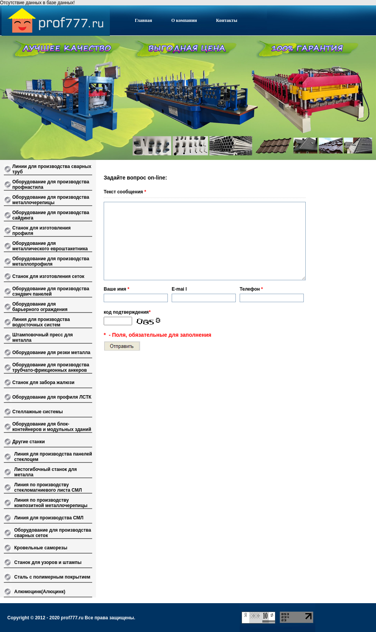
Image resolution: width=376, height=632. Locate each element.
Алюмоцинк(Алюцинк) (39, 591)
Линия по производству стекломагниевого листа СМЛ (48, 487)
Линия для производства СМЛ (48, 518)
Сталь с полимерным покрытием (52, 577)
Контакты (226, 20)
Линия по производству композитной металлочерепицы (51, 502)
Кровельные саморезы (40, 548)
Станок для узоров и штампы (47, 562)
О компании (184, 20)
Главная (143, 20)
